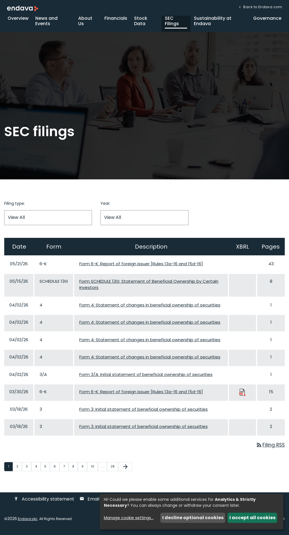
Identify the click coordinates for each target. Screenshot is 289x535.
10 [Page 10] (94, 469)
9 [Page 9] (84, 469)
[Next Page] (125, 469)
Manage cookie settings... (129, 518)
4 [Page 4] (38, 469)
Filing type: (14, 206)
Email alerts (96, 502)
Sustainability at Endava (212, 24)
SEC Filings (172, 24)
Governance (267, 21)
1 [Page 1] (10, 469)
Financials (115, 21)
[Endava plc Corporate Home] (22, 8)
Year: (105, 206)
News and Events (46, 24)
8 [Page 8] (75, 469)
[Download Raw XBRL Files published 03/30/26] (242, 395)
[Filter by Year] (144, 220)
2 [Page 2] (19, 469)
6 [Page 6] (56, 469)
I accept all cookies (252, 517)
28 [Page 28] (114, 469)
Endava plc (28, 521)
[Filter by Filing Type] (48, 220)
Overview (18, 21)
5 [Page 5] (47, 469)
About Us (85, 24)
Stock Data (140, 24)
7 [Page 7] (66, 469)
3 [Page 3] (28, 469)
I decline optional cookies (193, 517)
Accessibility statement (44, 502)
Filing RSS (270, 447)
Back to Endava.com (262, 7)
